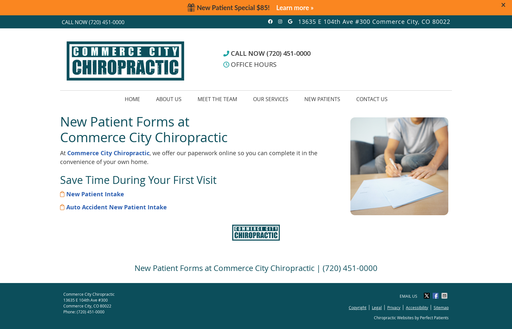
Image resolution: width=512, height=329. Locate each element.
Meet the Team (217, 99)
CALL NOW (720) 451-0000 (267, 53)
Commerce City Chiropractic (108, 153)
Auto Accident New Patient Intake (116, 207)
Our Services (270, 99)
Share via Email (445, 296)
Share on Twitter (427, 296)
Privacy (393, 307)
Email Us (408, 296)
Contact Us (372, 99)
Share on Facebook (436, 296)
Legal (377, 307)
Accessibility (417, 307)
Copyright (357, 307)
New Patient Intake (95, 194)
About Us (169, 99)
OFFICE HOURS (250, 64)
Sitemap (441, 307)
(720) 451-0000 (106, 22)
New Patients (322, 99)
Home (132, 99)
